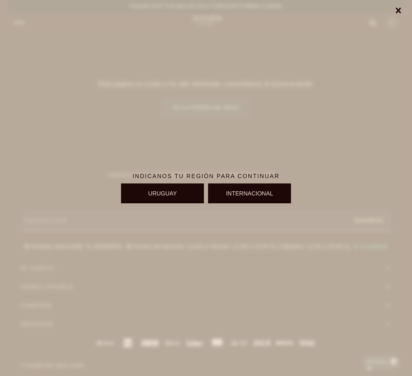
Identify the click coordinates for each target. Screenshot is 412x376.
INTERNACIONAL (249, 193)
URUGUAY (162, 193)
